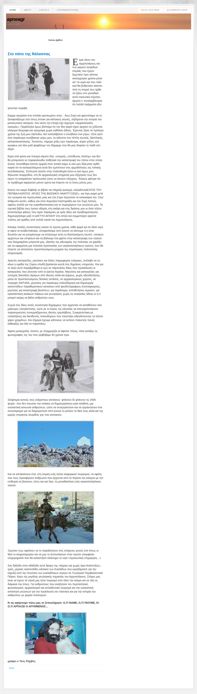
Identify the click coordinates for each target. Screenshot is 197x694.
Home (13, 10)
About (27, 10)
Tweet (11, 668)
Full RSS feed (151, 10)
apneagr (16, 19)
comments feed (178, 10)
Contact (44, 10)
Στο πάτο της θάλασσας (29, 54)
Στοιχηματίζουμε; (68, 10)
